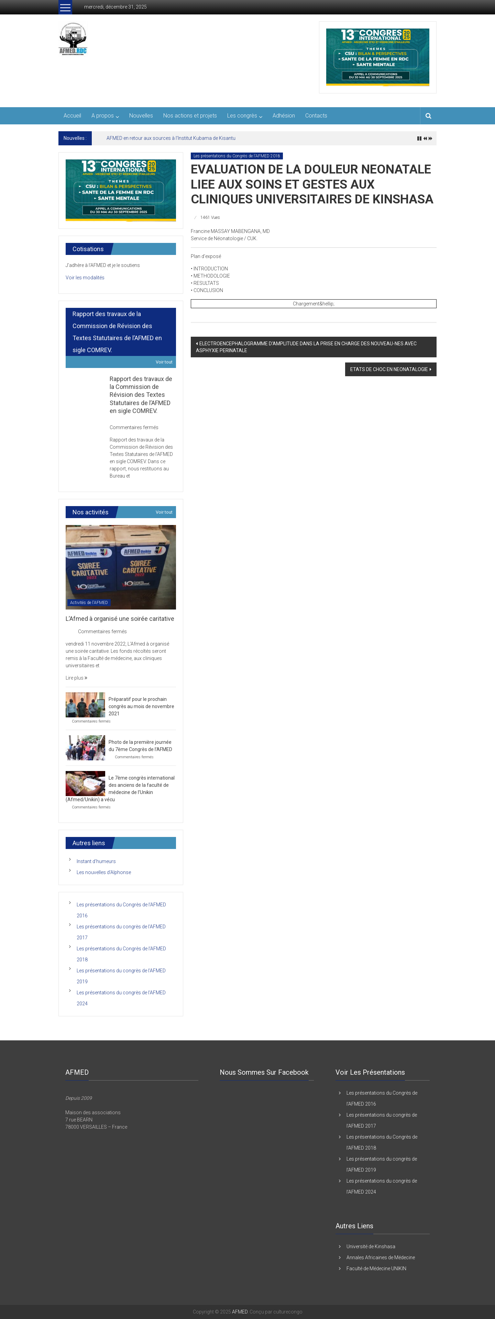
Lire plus (76, 678)
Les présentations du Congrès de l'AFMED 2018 (237, 156)
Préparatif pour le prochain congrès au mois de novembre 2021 (141, 706)
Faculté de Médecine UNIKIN (376, 1268)
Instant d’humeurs (96, 861)
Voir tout (164, 362)
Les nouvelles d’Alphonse (104, 872)
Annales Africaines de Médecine (380, 1257)
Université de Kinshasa (370, 1246)
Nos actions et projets (190, 115)
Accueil (72, 115)
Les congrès (242, 115)
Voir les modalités (85, 277)
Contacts (316, 115)
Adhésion (284, 115)
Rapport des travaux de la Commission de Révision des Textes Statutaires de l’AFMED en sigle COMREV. (141, 395)
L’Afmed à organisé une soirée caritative (120, 618)
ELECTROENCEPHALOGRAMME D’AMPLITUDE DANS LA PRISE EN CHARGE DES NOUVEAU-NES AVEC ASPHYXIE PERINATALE (306, 347)
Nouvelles (141, 115)
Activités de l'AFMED (89, 602)
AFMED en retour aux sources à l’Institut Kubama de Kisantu (171, 138)
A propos (102, 115)
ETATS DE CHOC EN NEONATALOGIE (389, 369)
